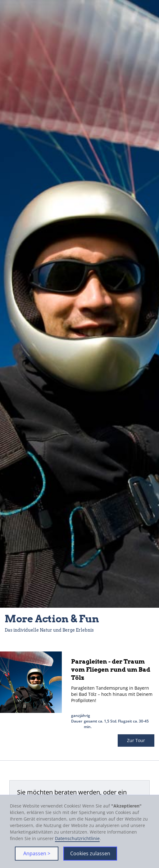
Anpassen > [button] (36, 853)
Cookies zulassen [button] (90, 853)
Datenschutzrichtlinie (77, 838)
